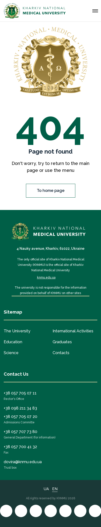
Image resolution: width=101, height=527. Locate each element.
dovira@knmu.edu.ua (23, 461)
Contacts (61, 352)
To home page (50, 190)
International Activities (73, 331)
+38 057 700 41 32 (20, 446)
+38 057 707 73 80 (20, 431)
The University (17, 331)
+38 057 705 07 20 (20, 416)
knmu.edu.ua (46, 277)
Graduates (62, 342)
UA (46, 489)
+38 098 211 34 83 (20, 408)
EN (55, 489)
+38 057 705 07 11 (20, 393)
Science (11, 352)
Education (13, 342)
